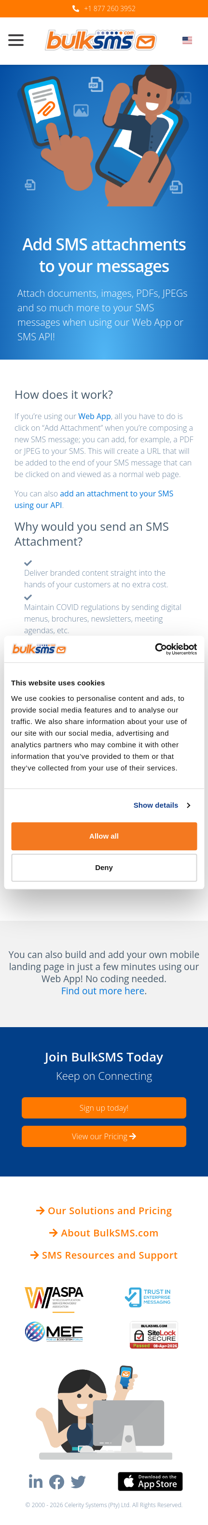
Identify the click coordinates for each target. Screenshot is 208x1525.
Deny (104, 867)
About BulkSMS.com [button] (103, 1232)
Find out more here (102, 991)
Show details (156, 805)
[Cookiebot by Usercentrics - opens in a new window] (154, 649)
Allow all (104, 836)
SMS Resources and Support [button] (104, 1255)
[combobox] (190, 43)
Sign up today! (104, 1108)
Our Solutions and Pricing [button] (104, 1210)
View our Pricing (104, 1136)
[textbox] (190, 40)
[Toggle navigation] (19, 41)
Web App (94, 416)
